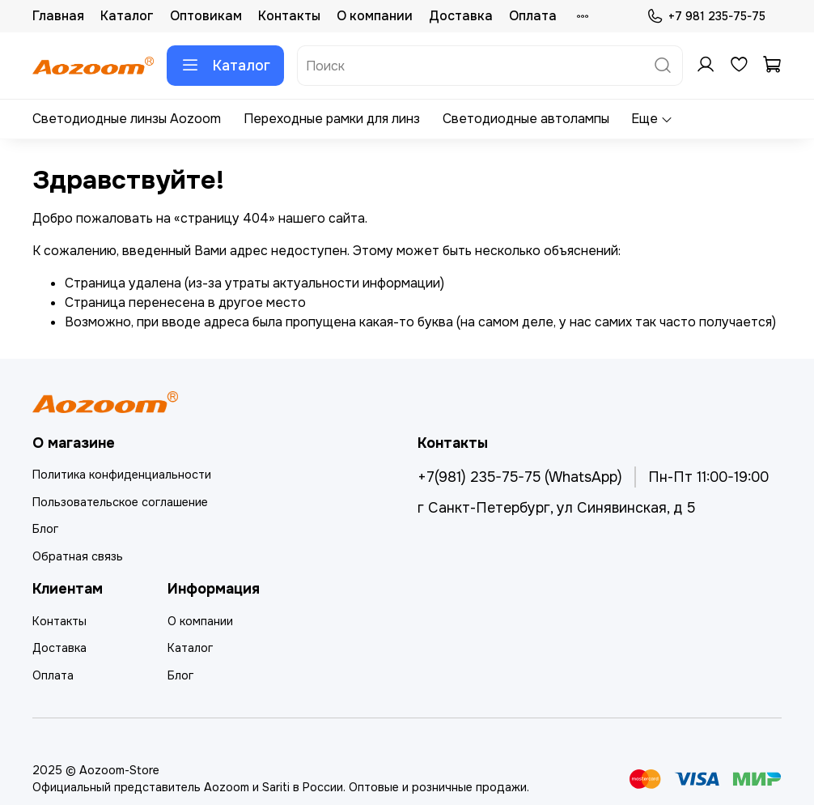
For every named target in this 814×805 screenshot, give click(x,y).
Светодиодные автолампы (526, 118)
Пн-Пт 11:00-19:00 (708, 477)
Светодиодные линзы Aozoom (126, 118)
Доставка (461, 15)
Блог (45, 529)
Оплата (533, 15)
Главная (58, 15)
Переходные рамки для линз (332, 118)
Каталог (127, 15)
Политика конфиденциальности (121, 474)
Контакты (289, 15)
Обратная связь (77, 556)
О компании (375, 15)
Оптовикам (206, 15)
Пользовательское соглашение (120, 502)
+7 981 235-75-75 (706, 16)
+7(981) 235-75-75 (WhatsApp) (520, 477)
